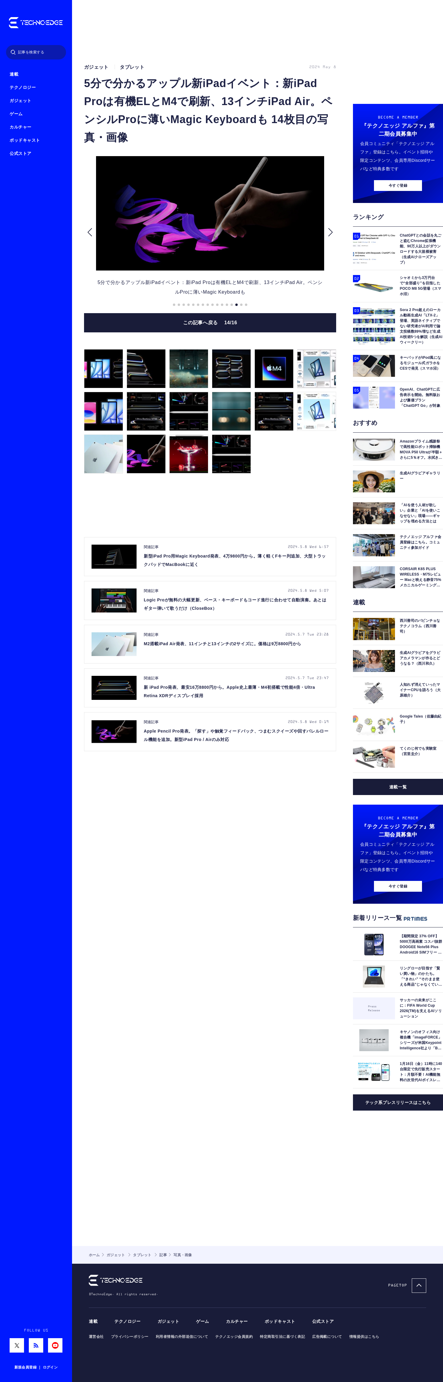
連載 (14, 74)
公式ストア (21, 153)
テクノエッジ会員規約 (234, 1337)
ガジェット (21, 100)
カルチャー (21, 127)
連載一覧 (398, 787)
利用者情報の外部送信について (182, 1337)
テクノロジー (23, 87)
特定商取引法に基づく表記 (282, 1337)
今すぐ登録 (398, 185)
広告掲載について (327, 1337)
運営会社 (96, 1337)
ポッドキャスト (25, 140)
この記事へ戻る (210, 322)
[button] (89, 232)
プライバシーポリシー (130, 1337)
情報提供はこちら (364, 1337)
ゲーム (16, 114)
